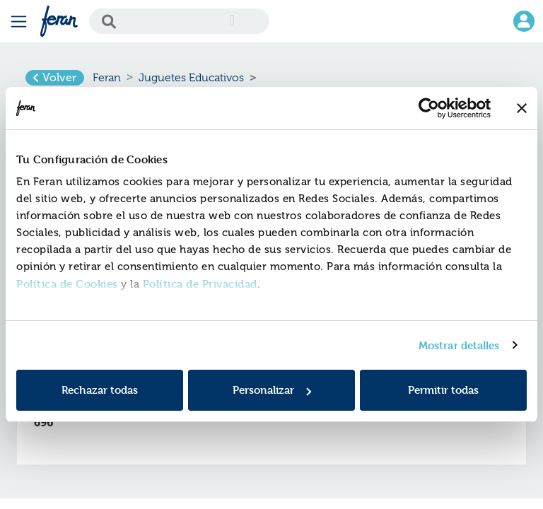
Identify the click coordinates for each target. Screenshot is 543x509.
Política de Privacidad (200, 284)
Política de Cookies (67, 284)
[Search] (179, 21)
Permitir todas (443, 390)
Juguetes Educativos (191, 77)
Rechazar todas (100, 390)
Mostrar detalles (459, 345)
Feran (107, 77)
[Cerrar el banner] (522, 108)
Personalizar (272, 390)
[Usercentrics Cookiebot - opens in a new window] (429, 108)
